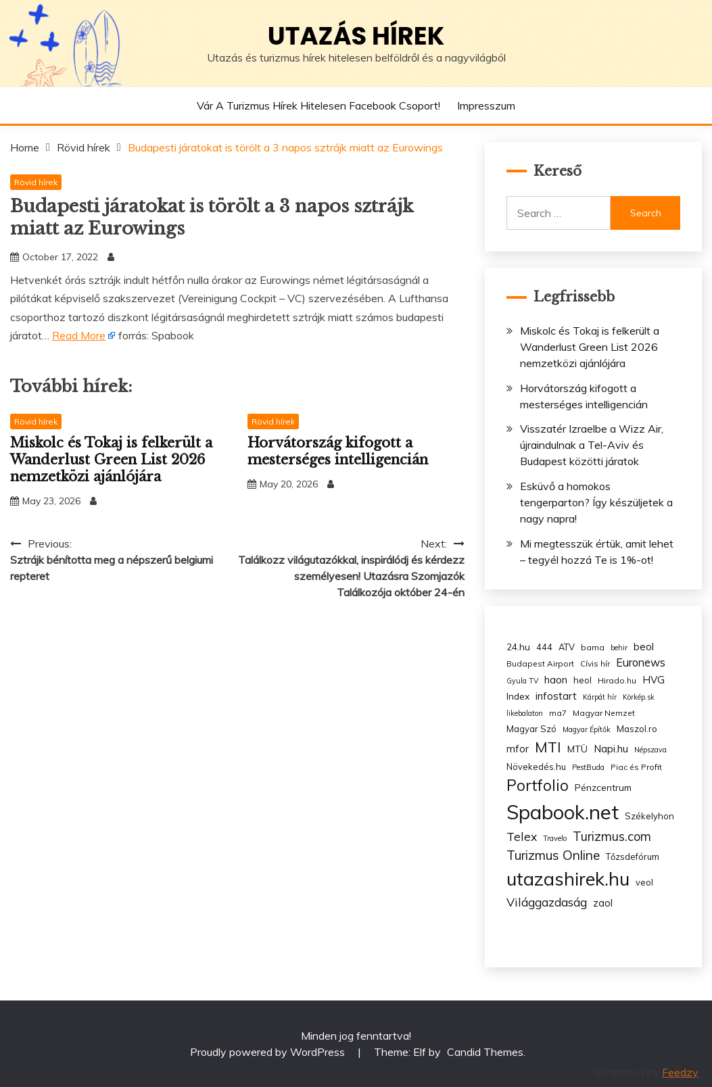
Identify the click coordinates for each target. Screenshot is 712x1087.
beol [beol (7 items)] (644, 646)
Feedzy (680, 1072)
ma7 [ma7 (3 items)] (558, 713)
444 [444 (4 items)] (544, 647)
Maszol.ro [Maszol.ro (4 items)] (637, 728)
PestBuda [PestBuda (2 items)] (588, 767)
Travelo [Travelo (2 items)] (555, 838)
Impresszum (486, 105)
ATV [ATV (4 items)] (567, 647)
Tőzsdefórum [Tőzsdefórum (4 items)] (632, 856)
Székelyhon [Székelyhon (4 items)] (649, 816)
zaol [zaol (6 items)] (603, 903)
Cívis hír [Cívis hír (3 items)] (595, 663)
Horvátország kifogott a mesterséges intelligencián (337, 451)
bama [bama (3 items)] (592, 647)
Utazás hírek (356, 35)
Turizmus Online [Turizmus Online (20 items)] (553, 855)
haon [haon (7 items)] (555, 679)
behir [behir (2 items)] (619, 647)
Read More (78, 335)
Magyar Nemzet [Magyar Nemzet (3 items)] (604, 713)
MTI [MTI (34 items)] (548, 747)
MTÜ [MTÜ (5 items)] (577, 748)
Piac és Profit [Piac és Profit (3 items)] (636, 767)
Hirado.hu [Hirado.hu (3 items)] (617, 680)
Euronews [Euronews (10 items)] (640, 662)
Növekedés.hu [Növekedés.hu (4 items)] (536, 766)
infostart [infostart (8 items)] (556, 696)
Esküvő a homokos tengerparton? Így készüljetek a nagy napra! (596, 502)
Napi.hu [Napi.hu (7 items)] (611, 748)
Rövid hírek (35, 182)
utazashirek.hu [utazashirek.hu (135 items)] (568, 878)
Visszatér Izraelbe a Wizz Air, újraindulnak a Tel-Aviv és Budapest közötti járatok (591, 445)
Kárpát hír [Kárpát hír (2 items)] (600, 697)
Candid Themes (485, 1052)
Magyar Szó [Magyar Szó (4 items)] (531, 728)
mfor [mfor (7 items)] (517, 748)
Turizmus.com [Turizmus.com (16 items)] (612, 836)
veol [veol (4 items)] (644, 882)
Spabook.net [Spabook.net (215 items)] (562, 812)
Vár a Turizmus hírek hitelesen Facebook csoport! (318, 105)
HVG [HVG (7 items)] (653, 679)
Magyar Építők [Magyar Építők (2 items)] (587, 729)
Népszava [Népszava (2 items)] (650, 749)
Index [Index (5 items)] (517, 696)
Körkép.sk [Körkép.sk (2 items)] (639, 697)
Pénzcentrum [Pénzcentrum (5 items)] (603, 787)
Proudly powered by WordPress (269, 1052)
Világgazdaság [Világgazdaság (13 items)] (546, 901)
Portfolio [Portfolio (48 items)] (537, 785)
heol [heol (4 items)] (582, 680)
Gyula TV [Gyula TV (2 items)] (522, 680)
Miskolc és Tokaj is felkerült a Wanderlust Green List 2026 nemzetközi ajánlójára (111, 460)
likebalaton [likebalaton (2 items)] (524, 713)
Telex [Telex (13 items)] (521, 836)
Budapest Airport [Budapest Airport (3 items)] (540, 663)
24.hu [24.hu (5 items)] (518, 646)
